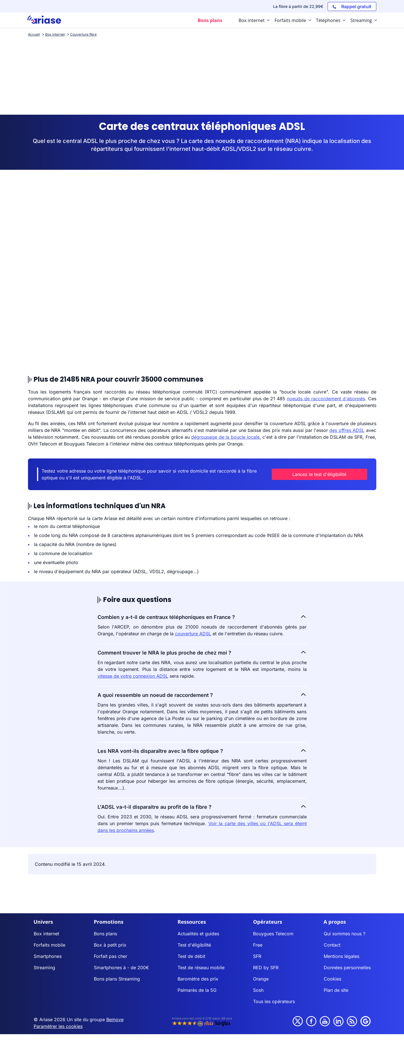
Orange (261, 979)
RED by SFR (265, 967)
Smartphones (48, 956)
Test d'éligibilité (194, 945)
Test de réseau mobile (201, 967)
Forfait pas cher (110, 956)
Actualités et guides (198, 933)
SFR (257, 956)
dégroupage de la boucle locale (225, 437)
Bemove (115, 1019)
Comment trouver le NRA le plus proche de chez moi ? (202, 652)
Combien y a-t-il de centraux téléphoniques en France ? (202, 616)
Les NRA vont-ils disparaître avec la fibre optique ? (202, 750)
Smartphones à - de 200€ (121, 967)
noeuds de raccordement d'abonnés (326, 398)
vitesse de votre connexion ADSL (133, 676)
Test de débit (191, 956)
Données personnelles (347, 967)
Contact (332, 945)
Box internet (46, 933)
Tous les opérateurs (274, 1001)
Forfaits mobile (49, 945)
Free (257, 945)
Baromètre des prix (198, 979)
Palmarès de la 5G (197, 990)
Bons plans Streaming (117, 979)
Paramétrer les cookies (58, 1026)
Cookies (332, 979)
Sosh (258, 990)
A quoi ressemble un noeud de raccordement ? (202, 694)
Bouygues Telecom (273, 933)
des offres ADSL (346, 430)
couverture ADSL (193, 633)
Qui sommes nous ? (344, 933)
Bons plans (105, 933)
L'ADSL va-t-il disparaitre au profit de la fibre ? (202, 806)
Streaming (44, 967)
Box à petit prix (110, 945)
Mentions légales (341, 956)
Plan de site (336, 990)
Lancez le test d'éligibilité (320, 474)
